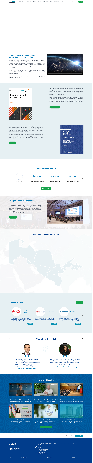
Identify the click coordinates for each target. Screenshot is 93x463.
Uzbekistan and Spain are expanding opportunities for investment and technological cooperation (20, 422)
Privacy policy (24, 457)
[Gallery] (46, 178)
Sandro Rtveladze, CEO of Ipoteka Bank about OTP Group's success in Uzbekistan (46, 400)
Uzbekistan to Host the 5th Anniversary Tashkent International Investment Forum (46, 421)
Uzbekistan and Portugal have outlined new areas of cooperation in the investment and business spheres (71, 400)
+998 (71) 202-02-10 (42, 446)
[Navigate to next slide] (82, 178)
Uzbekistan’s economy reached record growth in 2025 (72, 421)
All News (46, 427)
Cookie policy (49, 457)
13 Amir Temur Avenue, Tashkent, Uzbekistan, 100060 (47, 444)
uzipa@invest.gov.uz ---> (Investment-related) (43, 450)
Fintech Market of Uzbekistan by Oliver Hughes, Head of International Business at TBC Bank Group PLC (20, 400)
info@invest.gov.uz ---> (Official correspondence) (43, 453)
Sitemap (73, 457)
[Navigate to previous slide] (10, 178)
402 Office (40, 447)
